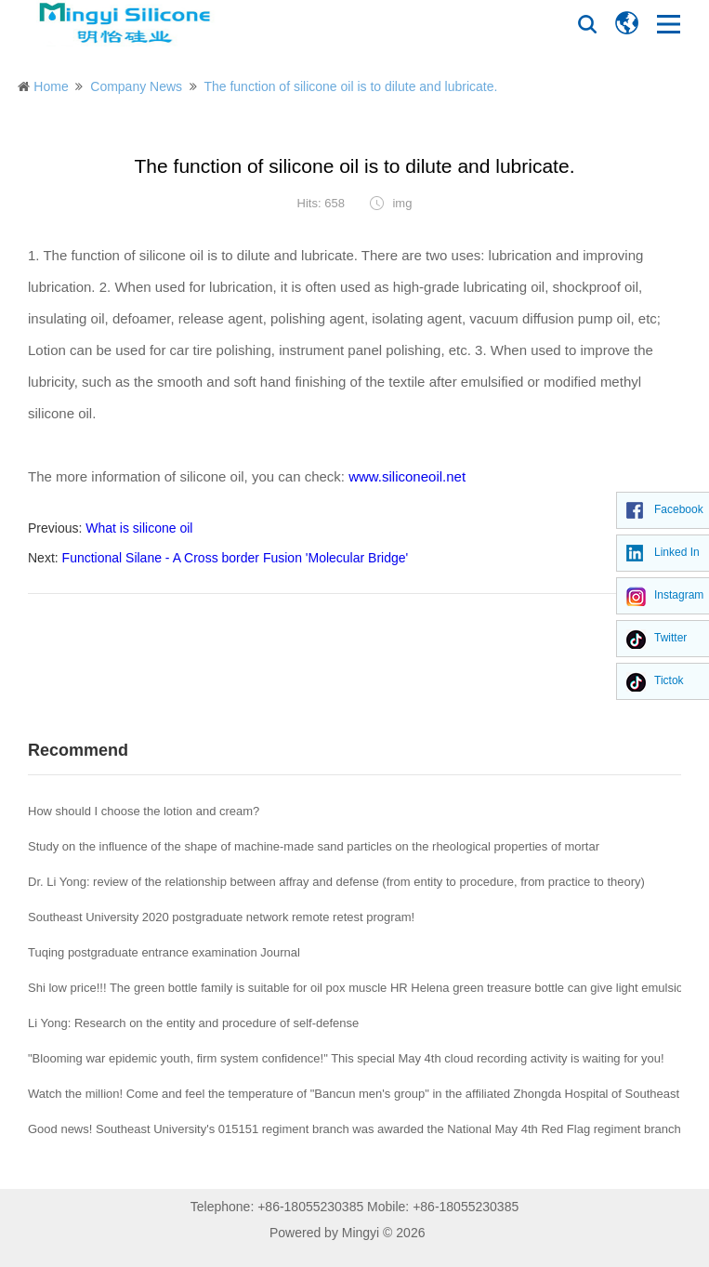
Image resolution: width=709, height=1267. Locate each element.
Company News (136, 86)
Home (50, 86)
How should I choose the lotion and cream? (143, 811)
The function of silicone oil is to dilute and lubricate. (350, 86)
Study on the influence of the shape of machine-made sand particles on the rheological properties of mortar (313, 846)
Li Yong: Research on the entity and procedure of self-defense (193, 1023)
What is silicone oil (138, 528)
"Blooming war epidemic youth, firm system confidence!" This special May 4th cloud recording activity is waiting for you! (346, 1058)
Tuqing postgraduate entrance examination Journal (164, 952)
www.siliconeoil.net (407, 476)
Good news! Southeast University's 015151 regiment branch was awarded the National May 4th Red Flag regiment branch (354, 1129)
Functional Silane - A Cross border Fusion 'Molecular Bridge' (235, 557)
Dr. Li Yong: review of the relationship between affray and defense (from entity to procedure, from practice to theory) (336, 882)
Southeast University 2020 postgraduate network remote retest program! (221, 917)
